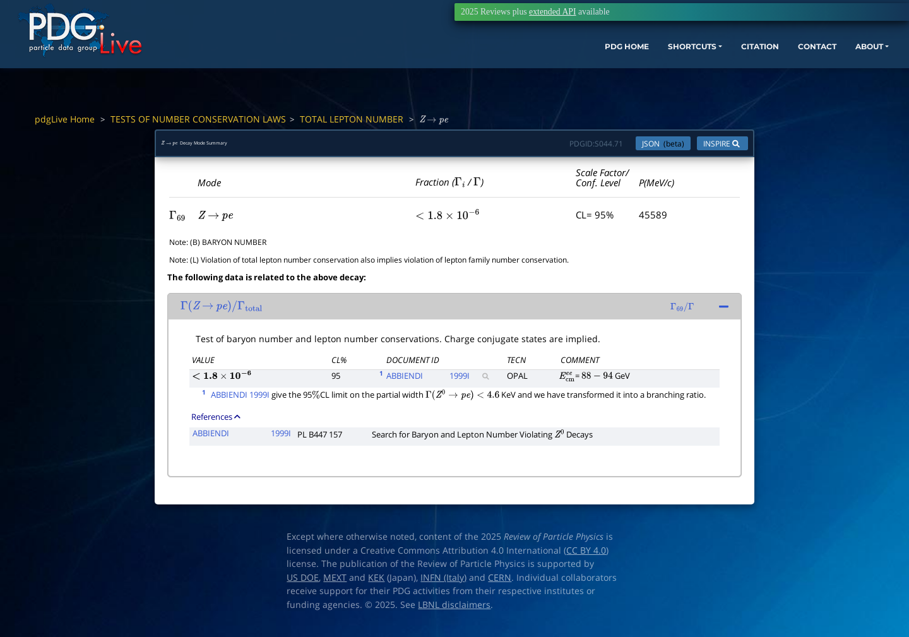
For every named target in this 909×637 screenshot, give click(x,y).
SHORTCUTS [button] (605, 68)
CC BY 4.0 (586, 557)
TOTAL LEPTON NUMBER (351, 119)
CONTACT (751, 68)
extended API (552, 11)
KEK (376, 584)
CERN (499, 584)
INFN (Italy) (443, 584)
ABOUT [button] (811, 68)
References (215, 423)
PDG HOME (528, 68)
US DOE (303, 584)
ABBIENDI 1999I (240, 401)
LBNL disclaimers (454, 611)
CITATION (685, 68)
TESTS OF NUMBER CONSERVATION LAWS (198, 119)
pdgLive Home (65, 119)
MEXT (335, 584)
